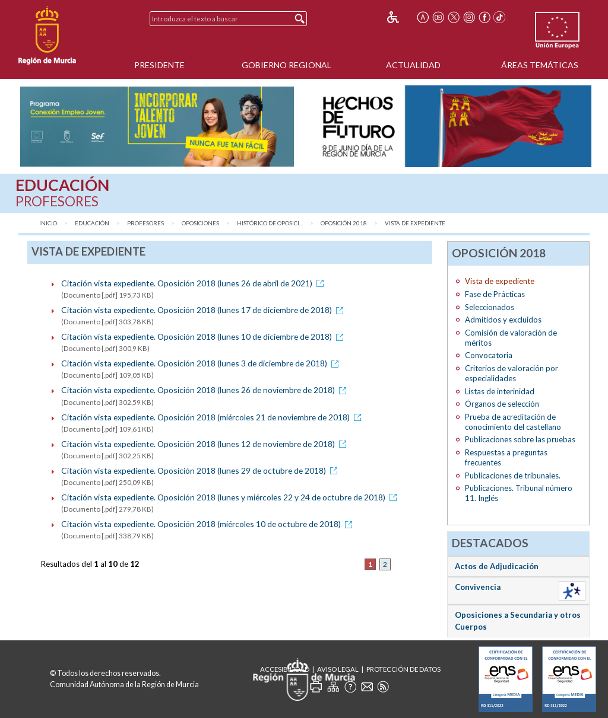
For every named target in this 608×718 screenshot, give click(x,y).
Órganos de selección (502, 404)
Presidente (159, 65)
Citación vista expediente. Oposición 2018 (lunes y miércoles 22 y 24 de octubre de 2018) (231, 497)
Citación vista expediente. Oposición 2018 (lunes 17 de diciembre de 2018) (204, 310)
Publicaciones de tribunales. (512, 475)
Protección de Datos (403, 669)
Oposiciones (200, 223)
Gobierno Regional (286, 65)
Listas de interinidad (499, 391)
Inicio (48, 223)
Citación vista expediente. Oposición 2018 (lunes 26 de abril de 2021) (194, 283)
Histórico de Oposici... (270, 223)
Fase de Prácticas (495, 294)
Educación (92, 223)
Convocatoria (488, 355)
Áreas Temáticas (539, 65)
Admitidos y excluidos (503, 319)
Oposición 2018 (344, 223)
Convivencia (478, 587)
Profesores (145, 223)
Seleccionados (489, 307)
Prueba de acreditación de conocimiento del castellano (513, 422)
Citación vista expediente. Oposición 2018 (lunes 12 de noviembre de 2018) (205, 444)
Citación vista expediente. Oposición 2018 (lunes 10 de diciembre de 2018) (204, 336)
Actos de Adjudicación (497, 566)
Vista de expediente (415, 223)
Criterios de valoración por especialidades (511, 373)
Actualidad (413, 65)
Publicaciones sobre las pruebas (520, 439)
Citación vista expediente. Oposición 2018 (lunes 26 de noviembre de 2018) (205, 390)
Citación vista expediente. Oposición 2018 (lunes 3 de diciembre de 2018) (202, 363)
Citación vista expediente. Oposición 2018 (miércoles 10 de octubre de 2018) (208, 524)
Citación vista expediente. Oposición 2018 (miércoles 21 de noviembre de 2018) (213, 417)
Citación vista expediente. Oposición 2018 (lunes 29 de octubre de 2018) (201, 470)
